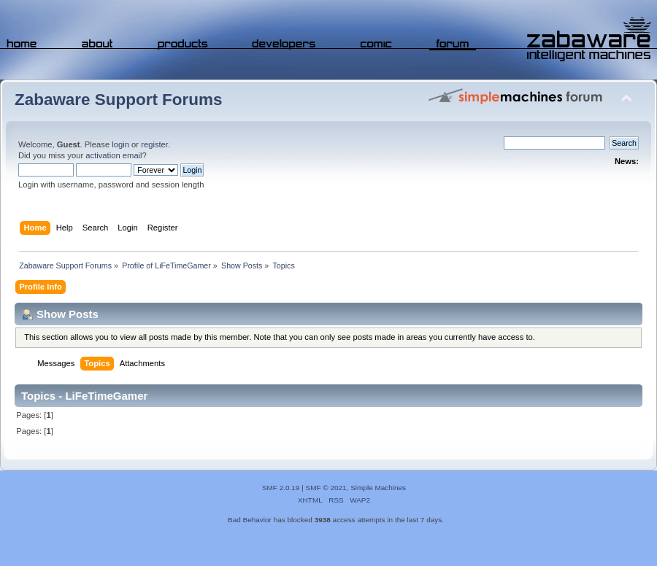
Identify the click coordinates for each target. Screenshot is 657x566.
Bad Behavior (250, 520)
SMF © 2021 (326, 488)
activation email (113, 155)
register (154, 144)
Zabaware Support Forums (118, 99)
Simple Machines (378, 488)
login (120, 144)
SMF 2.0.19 (281, 488)
